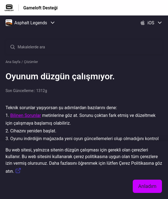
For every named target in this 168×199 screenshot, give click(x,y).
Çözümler (31, 62)
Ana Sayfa (13, 62)
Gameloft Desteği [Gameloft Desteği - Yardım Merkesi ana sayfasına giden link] (40, 8)
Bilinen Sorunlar (25, 115)
